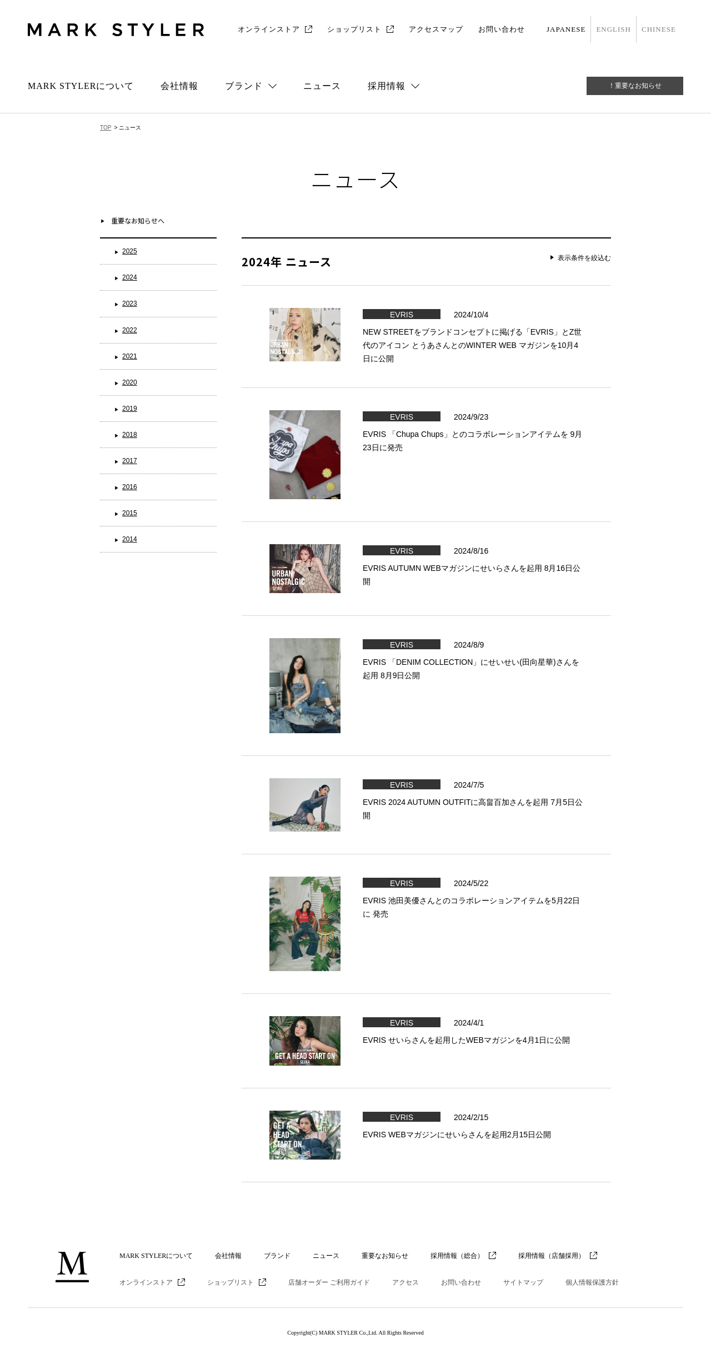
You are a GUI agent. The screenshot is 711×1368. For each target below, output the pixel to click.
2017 (129, 461)
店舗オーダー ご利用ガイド (329, 1282)
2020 (129, 382)
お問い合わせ (501, 29)
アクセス (405, 1282)
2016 (129, 487)
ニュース (322, 86)
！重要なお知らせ (635, 85)
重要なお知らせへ (137, 220)
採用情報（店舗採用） (551, 1256)
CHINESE (659, 29)
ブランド (277, 1256)
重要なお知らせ (385, 1256)
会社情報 (179, 86)
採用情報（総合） (457, 1256)
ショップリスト (354, 29)
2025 (129, 251)
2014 (129, 539)
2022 (129, 330)
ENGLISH (613, 29)
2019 (129, 408)
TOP (105, 128)
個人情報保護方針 (592, 1282)
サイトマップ (523, 1282)
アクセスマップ (436, 29)
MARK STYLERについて (81, 86)
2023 (129, 303)
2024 (129, 277)
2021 (129, 356)
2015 (129, 513)
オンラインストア (269, 29)
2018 (129, 435)
